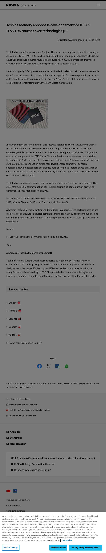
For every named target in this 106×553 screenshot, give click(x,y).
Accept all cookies (58, 549)
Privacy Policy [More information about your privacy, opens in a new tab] (66, 542)
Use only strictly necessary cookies (85, 549)
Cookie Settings (11, 549)
